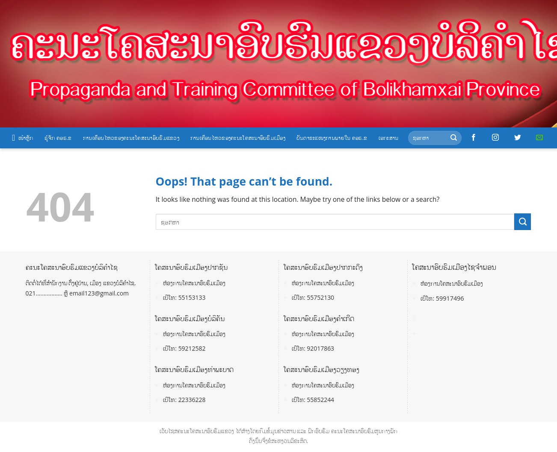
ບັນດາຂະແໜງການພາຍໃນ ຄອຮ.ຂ (331, 138)
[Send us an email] (539, 137)
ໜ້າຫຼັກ (22, 137)
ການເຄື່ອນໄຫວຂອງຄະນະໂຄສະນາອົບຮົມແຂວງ (131, 138)
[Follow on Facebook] (474, 137)
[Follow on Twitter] (518, 137)
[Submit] (454, 138)
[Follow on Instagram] (495, 137)
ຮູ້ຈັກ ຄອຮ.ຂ (58, 138)
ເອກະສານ (389, 138)
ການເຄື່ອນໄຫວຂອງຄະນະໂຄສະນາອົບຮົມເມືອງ (237, 138)
